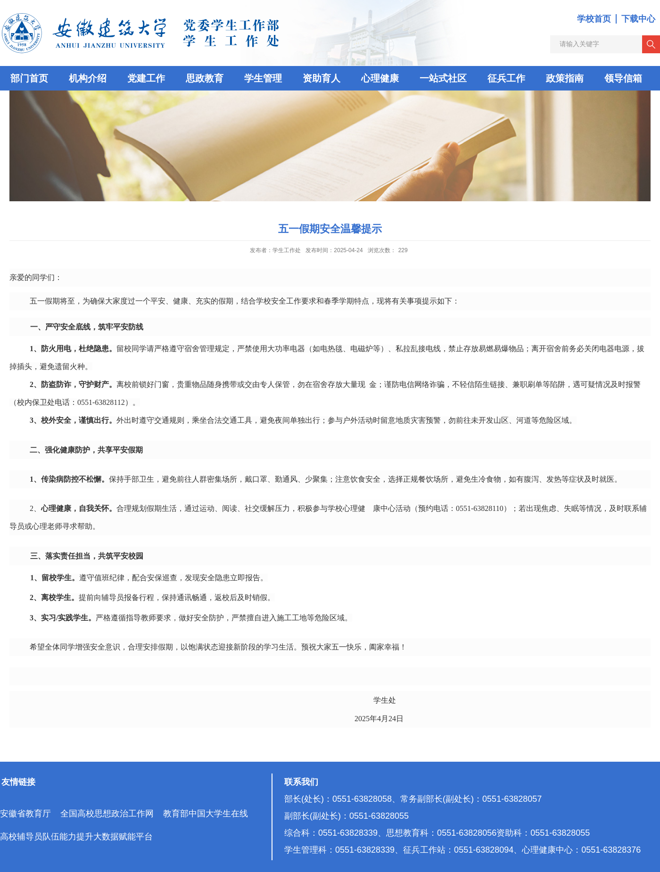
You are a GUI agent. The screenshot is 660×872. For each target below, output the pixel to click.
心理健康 (380, 78)
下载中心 (638, 19)
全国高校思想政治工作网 (107, 813)
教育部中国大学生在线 (205, 813)
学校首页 (594, 19)
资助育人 (321, 78)
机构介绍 (88, 78)
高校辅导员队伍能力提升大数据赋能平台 (76, 836)
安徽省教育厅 (25, 813)
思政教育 (204, 78)
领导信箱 (623, 78)
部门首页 (29, 78)
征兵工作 (506, 78)
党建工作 (146, 78)
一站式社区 (443, 78)
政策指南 (565, 78)
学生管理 (263, 78)
